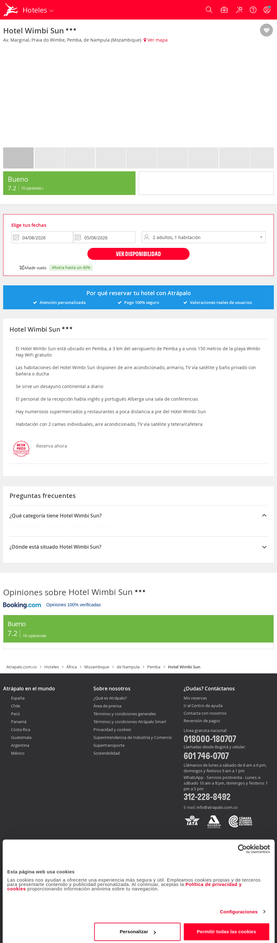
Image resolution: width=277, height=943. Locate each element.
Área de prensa (107, 706)
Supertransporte (109, 745)
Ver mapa (156, 40)
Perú (15, 714)
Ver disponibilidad (138, 254)
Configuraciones (239, 909)
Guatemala (21, 737)
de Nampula (128, 667)
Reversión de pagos (202, 720)
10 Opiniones (32, 188)
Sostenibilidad (106, 753)
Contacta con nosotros (205, 713)
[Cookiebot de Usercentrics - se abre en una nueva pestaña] (242, 846)
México (18, 753)
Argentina (20, 745)
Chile (15, 706)
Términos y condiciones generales (124, 714)
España (18, 698)
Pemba (153, 667)
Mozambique (96, 667)
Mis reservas (195, 698)
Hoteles (51, 667)
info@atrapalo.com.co (217, 807)
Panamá (18, 721)
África (71, 667)
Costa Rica (20, 729)
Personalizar (138, 928)
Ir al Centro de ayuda (203, 705)
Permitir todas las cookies (226, 928)
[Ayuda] (253, 10)
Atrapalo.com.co (21, 667)
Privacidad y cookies (112, 729)
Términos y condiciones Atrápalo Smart (129, 721)
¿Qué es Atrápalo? (110, 698)
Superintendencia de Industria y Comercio (132, 737)
